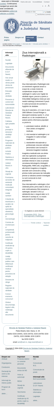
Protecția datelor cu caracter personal (23, 361)
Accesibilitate (37, 2)
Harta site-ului (26, 2)
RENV (19, 381)
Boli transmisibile (39, 379)
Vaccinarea (21, 392)
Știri (34, 359)
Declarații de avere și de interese (6, 373)
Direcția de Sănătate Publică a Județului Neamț (27, 328)
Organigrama (6, 363)
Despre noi (19, 37)
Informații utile (30, 39)
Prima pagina (6, 39)
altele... (35, 400)
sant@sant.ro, (22, 342)
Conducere (6, 367)
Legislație (36, 396)
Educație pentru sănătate (40, 44)
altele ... (4, 394)
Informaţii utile (9, 54)
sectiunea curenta (44, 14)
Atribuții (4, 359)
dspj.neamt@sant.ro (35, 342)
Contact (46, 2)
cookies (3, 4)
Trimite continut (36, 223)
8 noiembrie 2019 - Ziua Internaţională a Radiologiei (34, 215)
